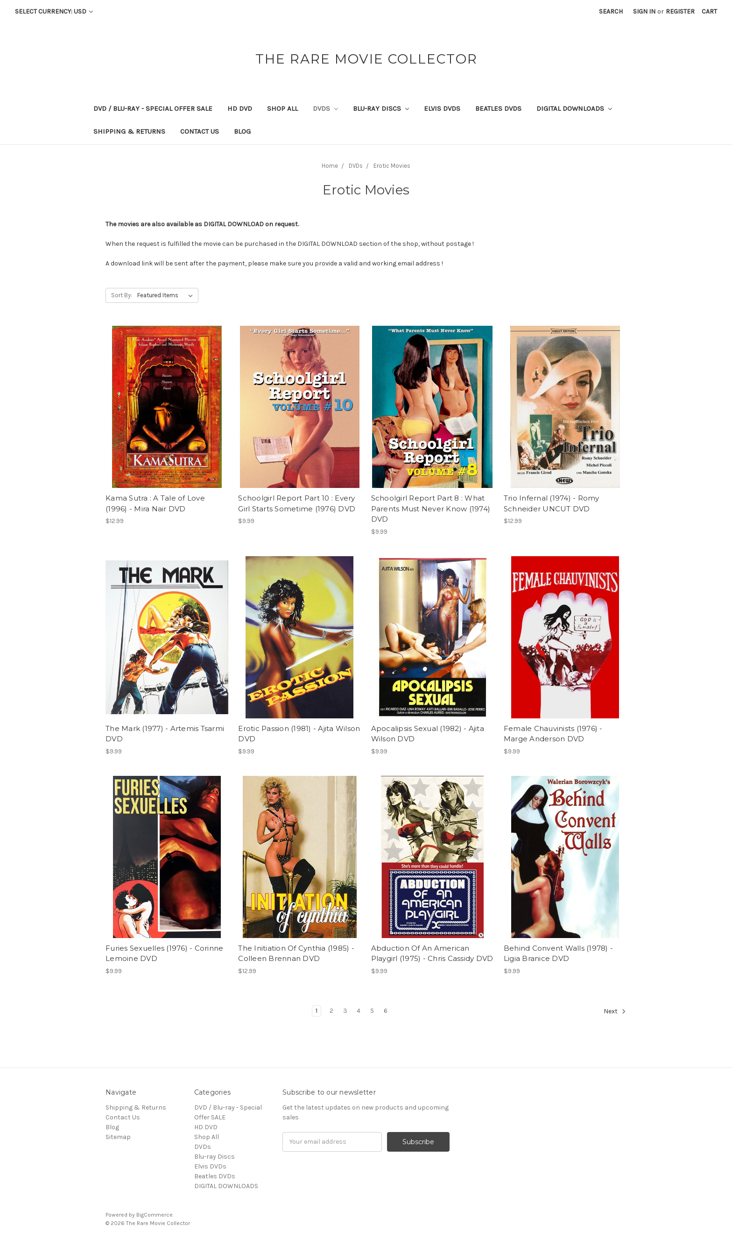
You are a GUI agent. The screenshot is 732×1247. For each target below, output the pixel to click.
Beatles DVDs (498, 108)
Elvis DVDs (442, 108)
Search (611, 11)
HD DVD (239, 108)
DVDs (325, 108)
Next (615, 1011)
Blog (242, 131)
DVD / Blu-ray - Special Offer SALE (152, 108)
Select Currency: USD (54, 11)
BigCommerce (154, 1214)
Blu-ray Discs (381, 108)
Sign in (644, 11)
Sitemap (118, 1137)
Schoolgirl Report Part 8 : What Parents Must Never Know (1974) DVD (431, 508)
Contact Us (199, 131)
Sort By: (121, 295)
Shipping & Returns (129, 131)
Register (680, 11)
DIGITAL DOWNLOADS (574, 108)
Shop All (282, 108)
